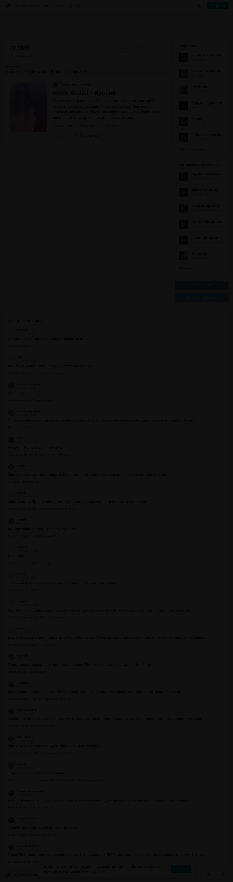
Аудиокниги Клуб (22, 875)
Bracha (16, 465)
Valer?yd (17, 438)
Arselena (18, 547)
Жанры (21, 6)
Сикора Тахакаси (23, 818)
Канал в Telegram (201, 297)
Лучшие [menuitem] (56, 72)
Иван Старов (20, 737)
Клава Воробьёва (23, 845)
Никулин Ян (89, 125)
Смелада (18, 683)
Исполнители (54, 6)
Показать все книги (194, 149)
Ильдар (17, 764)
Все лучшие (189, 268)
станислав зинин (23, 710)
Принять (180, 869)
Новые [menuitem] (12, 72)
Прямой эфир (28, 320)
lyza (15, 357)
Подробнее (97, 871)
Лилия (16, 493)
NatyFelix (18, 655)
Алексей (18, 330)
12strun (17, 520)
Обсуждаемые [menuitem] (33, 72)
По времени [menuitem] (77, 72)
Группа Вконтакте (201, 285)
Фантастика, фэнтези (72, 84)
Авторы (35, 6)
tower (61, 125)
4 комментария (88, 136)
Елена (16, 628)
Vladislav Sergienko (24, 384)
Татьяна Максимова (25, 791)
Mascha (17, 574)
